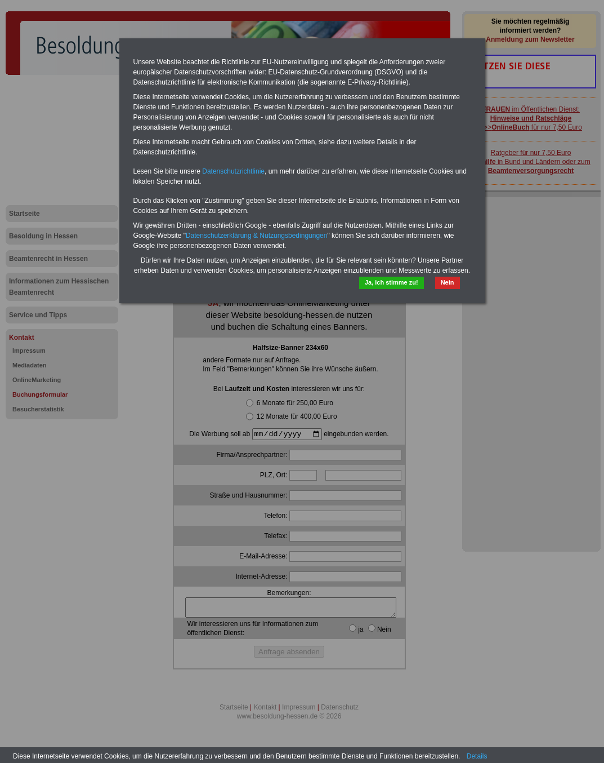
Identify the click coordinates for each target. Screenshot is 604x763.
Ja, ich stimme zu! (391, 282)
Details (477, 756)
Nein (447, 282)
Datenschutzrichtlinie (233, 171)
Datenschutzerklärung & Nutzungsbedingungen (257, 235)
